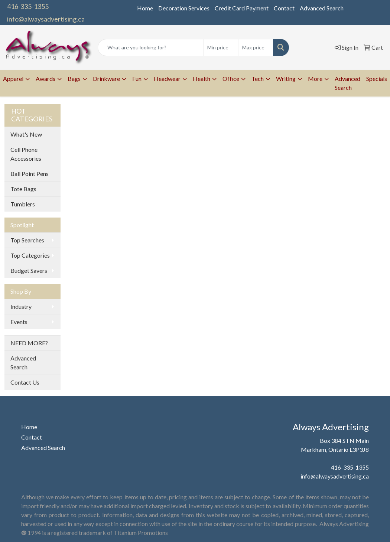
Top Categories (30, 255)
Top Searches (27, 240)
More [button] (315, 78)
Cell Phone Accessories (25, 154)
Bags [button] (74, 78)
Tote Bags (23, 188)
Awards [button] (45, 78)
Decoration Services (183, 8)
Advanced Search (322, 8)
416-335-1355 (28, 6)
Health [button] (201, 78)
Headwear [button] (167, 78)
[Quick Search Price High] (255, 47)
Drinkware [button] (106, 78)
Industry (21, 306)
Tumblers (22, 204)
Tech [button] (257, 78)
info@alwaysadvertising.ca (46, 19)
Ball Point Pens (29, 173)
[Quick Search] (151, 47)
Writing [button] (286, 78)
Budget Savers (28, 270)
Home (145, 8)
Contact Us (24, 382)
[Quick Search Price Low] (220, 47)
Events (18, 321)
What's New (26, 134)
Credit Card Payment (242, 8)
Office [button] (230, 78)
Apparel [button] (13, 78)
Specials (376, 78)
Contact (284, 8)
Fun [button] (137, 78)
